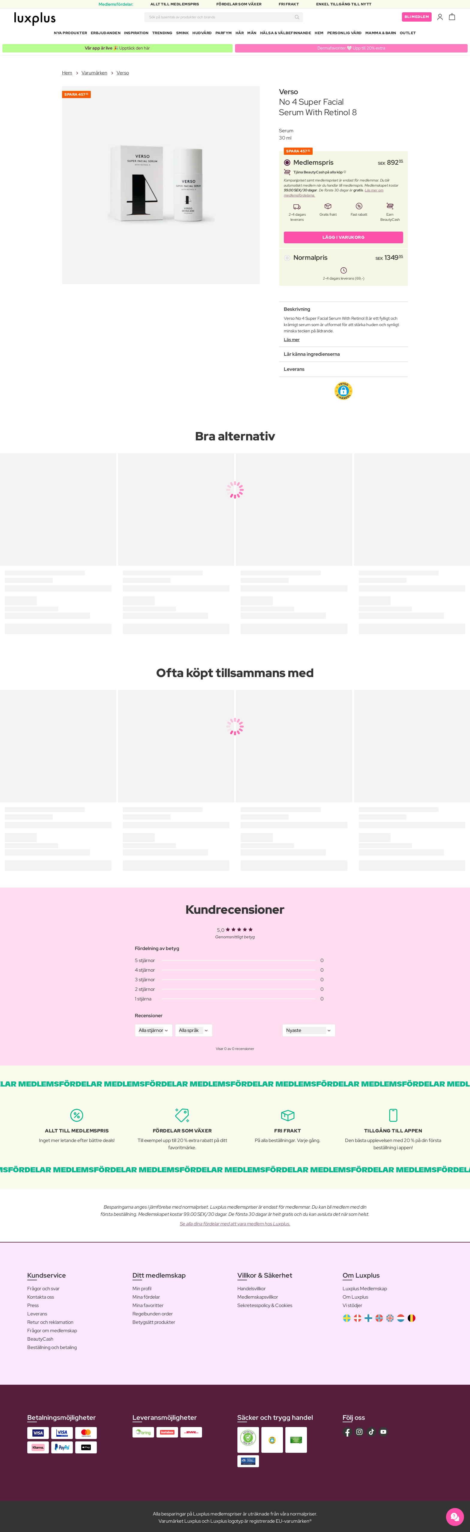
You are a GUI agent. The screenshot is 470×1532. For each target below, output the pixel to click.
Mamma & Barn (380, 34)
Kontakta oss (40, 1294)
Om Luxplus (355, 1294)
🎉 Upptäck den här (117, 45)
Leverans (37, 1311)
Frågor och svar (43, 1286)
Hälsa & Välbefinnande (285, 34)
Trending (162, 34)
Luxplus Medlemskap (365, 1286)
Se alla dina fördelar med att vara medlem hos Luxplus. (235, 1221)
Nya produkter (70, 34)
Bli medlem (417, 18)
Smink (182, 34)
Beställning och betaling (52, 1345)
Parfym (224, 34)
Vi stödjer (352, 1303)
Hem (319, 34)
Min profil (141, 1286)
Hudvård (202, 34)
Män (252, 34)
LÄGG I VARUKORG (344, 235)
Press (33, 1303)
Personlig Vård (344, 34)
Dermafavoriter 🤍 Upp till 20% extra (351, 45)
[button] (343, 388)
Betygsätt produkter (153, 1320)
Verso (123, 70)
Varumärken (94, 70)
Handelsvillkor (251, 1286)
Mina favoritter (148, 1303)
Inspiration (136, 34)
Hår (240, 34)
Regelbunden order (152, 1311)
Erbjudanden (106, 34)
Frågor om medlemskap (52, 1328)
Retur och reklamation (50, 1320)
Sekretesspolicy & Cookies (264, 1303)
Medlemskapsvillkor (257, 1294)
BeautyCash (40, 1336)
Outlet (408, 34)
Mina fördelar (146, 1294)
